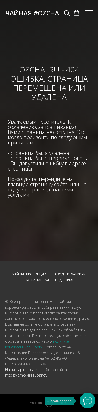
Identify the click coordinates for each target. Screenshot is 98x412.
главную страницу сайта (38, 184)
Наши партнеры (19, 369)
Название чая (37, 280)
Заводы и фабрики (69, 274)
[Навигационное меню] (89, 13)
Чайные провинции (29, 274)
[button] (67, 13)
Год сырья (64, 280)
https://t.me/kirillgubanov (26, 375)
